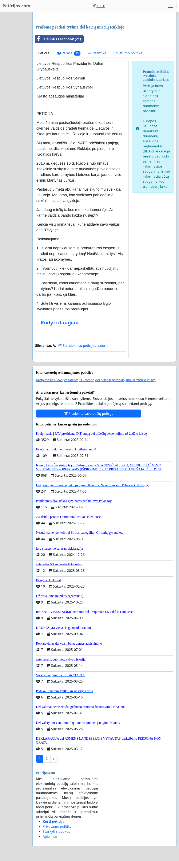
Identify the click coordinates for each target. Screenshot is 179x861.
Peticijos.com (16, 6)
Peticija (44, 53)
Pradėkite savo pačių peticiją (88, 413)
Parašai (68, 53)
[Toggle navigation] (170, 6)
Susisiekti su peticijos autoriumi (85, 345)
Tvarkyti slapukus (56, 831)
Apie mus (50, 836)
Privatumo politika (127, 53)
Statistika (97, 53)
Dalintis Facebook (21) (58, 39)
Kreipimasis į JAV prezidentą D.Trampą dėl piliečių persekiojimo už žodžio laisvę (96, 380)
